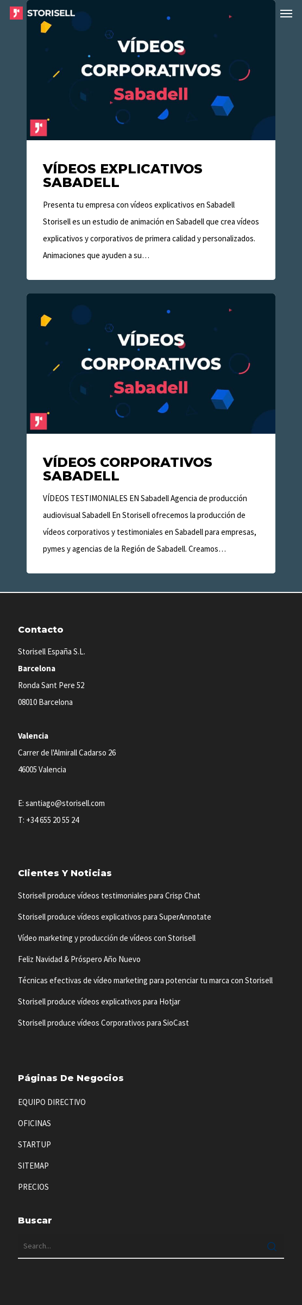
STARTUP (34, 1144)
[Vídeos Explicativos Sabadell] (151, 140)
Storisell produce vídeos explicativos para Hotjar (99, 1001)
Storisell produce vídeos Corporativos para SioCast (103, 1022)
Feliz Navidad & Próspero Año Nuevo (79, 959)
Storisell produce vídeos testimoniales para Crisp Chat (109, 895)
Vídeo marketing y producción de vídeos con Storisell (107, 938)
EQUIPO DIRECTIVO (52, 1102)
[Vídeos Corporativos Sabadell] (151, 433)
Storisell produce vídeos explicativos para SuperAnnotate (114, 916)
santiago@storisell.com (65, 803)
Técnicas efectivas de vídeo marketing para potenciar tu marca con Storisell (145, 980)
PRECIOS (33, 1187)
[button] (286, 13)
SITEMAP (33, 1165)
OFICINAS (34, 1123)
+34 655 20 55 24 (52, 820)
